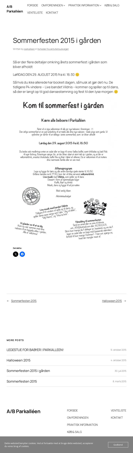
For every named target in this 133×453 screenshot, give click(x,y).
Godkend (118, 444)
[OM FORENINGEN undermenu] (64, 5)
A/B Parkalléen (15, 8)
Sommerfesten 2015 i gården (28, 371)
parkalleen (29, 48)
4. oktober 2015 (118, 360)
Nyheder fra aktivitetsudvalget (53, 48)
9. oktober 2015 (118, 349)
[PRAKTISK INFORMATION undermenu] (100, 5)
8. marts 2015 (119, 381)
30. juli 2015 (120, 370)
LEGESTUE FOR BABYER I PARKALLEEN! (35, 350)
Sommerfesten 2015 (24, 301)
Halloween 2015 (112, 301)
